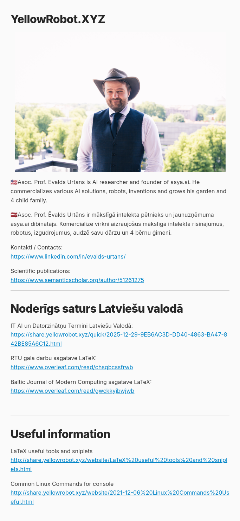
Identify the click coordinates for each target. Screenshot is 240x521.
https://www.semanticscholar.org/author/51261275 (77, 280)
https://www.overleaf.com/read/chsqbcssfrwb (72, 367)
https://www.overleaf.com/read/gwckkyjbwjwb (72, 390)
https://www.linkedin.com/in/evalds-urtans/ (68, 256)
